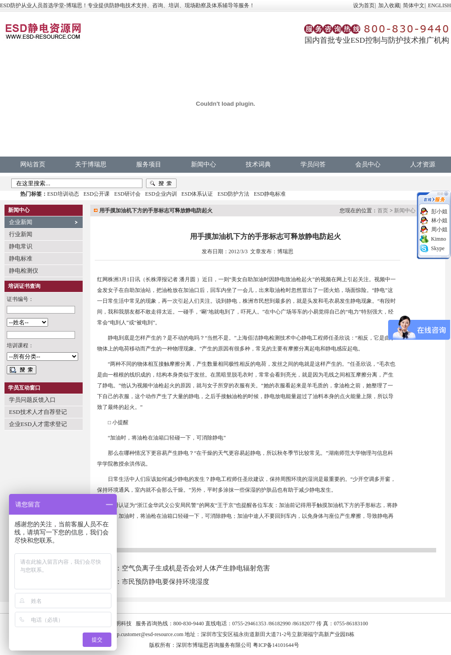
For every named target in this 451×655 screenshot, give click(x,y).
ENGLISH (439, 5)
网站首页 (32, 164)
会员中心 (367, 164)
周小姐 (439, 229)
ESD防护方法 (233, 194)
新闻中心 (203, 164)
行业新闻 (20, 234)
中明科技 (121, 623)
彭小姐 (439, 211)
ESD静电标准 (270, 194)
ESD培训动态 (63, 194)
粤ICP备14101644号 (276, 645)
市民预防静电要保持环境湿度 (165, 581)
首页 (382, 210)
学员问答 (313, 164)
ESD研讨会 (127, 194)
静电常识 (20, 246)
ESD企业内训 (161, 194)
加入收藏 (389, 5)
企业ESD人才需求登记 (38, 424)
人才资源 (422, 164)
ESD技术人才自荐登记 (38, 411)
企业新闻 (20, 222)
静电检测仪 (23, 270)
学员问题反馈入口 (32, 399)
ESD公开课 (97, 194)
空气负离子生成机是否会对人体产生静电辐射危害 (196, 568)
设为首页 (364, 5)
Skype (438, 248)
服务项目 (148, 164)
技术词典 (258, 164)
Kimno (438, 239)
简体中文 (413, 5)
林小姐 (439, 220)
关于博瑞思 (90, 164)
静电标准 (20, 258)
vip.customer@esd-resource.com (148, 634)
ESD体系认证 (197, 194)
